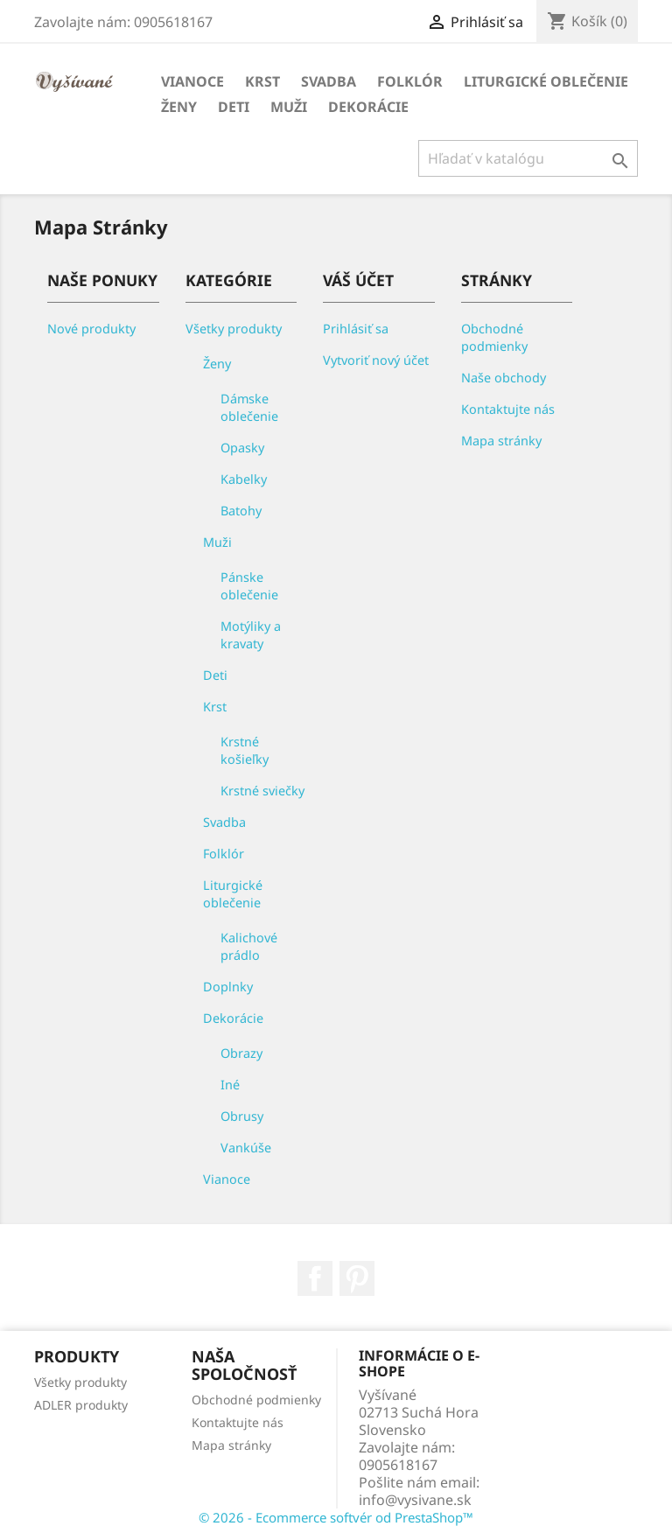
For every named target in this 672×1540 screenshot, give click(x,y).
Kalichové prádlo (248, 946)
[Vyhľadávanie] (528, 158)
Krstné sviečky (262, 790)
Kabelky (243, 479)
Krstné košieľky (244, 750)
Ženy (179, 106)
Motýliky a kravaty (250, 635)
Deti (233, 106)
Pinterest (357, 1278)
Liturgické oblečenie (546, 81)
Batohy (241, 510)
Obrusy (241, 1116)
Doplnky (228, 986)
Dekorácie (368, 106)
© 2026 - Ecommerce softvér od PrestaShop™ (336, 1517)
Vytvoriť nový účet (376, 360)
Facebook (315, 1278)
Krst (262, 81)
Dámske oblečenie (249, 407)
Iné (230, 1084)
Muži (288, 106)
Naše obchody (503, 377)
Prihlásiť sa (355, 328)
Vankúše (245, 1147)
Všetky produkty (234, 328)
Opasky (242, 447)
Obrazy (241, 1053)
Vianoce (192, 81)
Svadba (328, 81)
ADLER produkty (81, 1404)
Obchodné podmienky (494, 337)
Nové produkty (91, 328)
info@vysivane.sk (415, 1499)
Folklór (410, 81)
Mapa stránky (501, 440)
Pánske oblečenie (249, 586)
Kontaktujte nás (508, 409)
